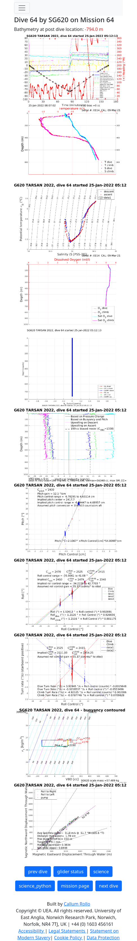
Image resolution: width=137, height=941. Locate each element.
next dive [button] (108, 886)
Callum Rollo (77, 904)
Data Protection (103, 938)
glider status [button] (70, 871)
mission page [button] (75, 886)
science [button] (101, 871)
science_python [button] (35, 886)
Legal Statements (67, 931)
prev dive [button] (37, 871)
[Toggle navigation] (22, 7)
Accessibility (31, 931)
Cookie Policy (68, 938)
